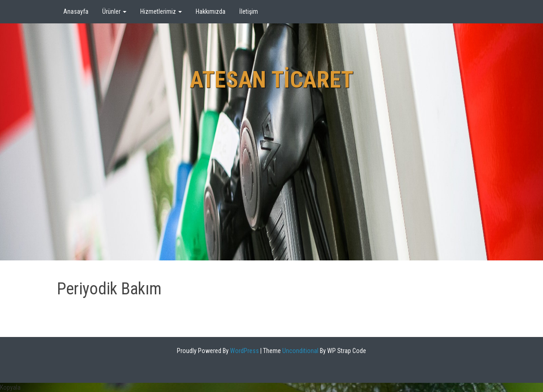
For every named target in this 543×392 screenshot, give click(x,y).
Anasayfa (75, 11)
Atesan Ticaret (271, 79)
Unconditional (299, 350)
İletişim (248, 11)
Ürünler (114, 11)
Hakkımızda (210, 11)
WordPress (244, 350)
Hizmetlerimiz (161, 11)
